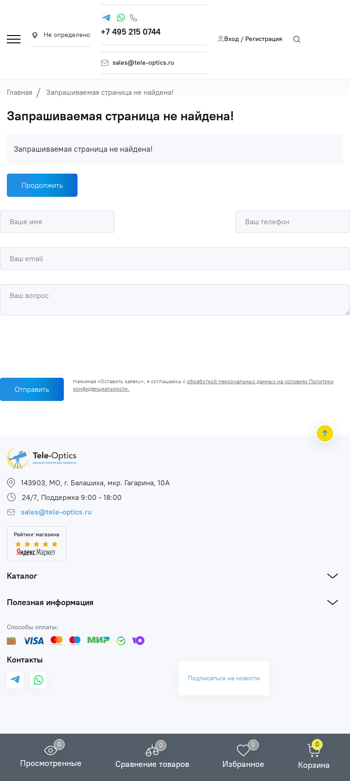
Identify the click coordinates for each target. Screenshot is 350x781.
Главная (19, 92)
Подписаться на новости (224, 678)
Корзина (314, 765)
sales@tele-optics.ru (143, 63)
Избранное (243, 764)
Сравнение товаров (152, 764)
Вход (228, 39)
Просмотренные (51, 763)
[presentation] (69, 344)
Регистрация (263, 39)
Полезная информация (50, 602)
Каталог (22, 575)
